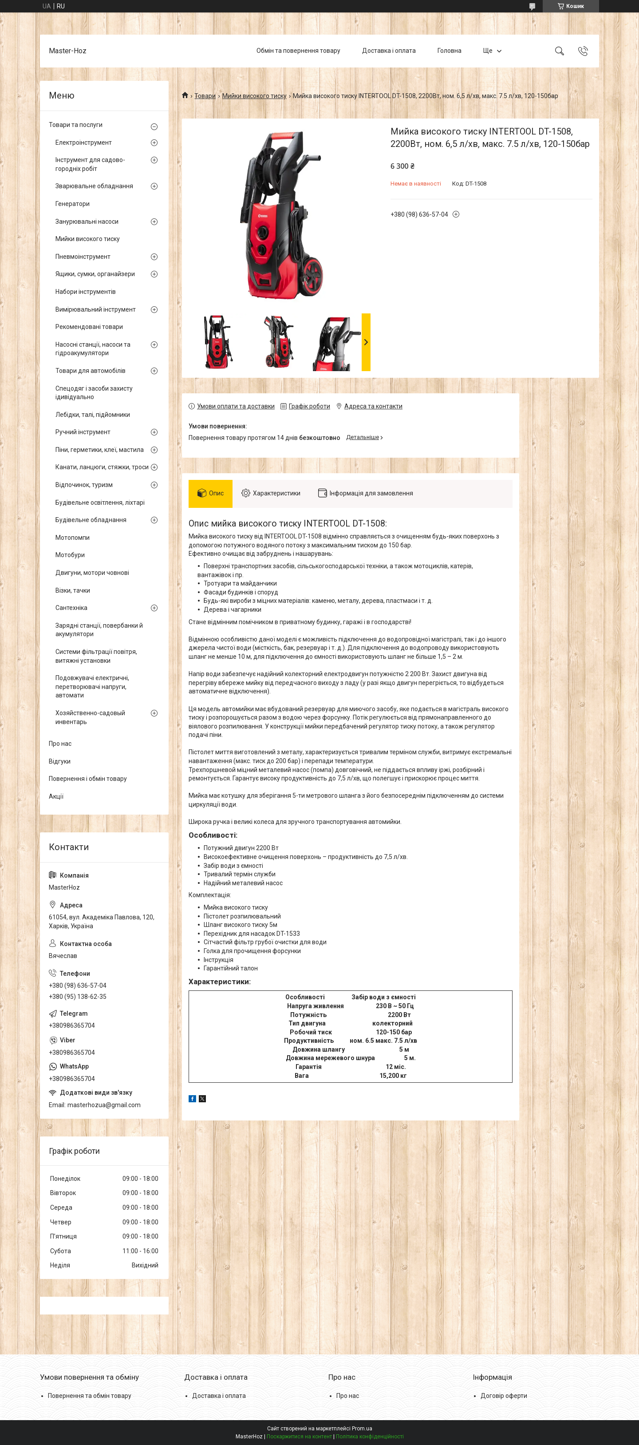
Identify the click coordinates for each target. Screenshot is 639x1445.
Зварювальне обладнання (94, 186)
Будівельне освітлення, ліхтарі (100, 502)
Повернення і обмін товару (88, 778)
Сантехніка (71, 607)
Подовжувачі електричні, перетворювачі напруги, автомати (92, 686)
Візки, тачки (72, 590)
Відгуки (60, 761)
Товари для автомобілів (90, 370)
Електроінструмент (83, 142)
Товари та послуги (76, 124)
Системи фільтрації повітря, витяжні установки (96, 656)
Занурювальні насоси (86, 221)
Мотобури (70, 554)
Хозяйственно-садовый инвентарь (90, 717)
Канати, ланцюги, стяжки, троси (102, 467)
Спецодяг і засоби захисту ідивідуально (94, 393)
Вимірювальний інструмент (95, 309)
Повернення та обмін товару (89, 1395)
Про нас (60, 743)
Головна (450, 50)
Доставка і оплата (389, 50)
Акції (56, 796)
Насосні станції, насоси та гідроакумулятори (92, 349)
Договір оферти (504, 1395)
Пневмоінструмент (82, 256)
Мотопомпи (72, 537)
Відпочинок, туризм (84, 484)
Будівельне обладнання (90, 519)
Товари (205, 95)
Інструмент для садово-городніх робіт (90, 164)
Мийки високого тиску (254, 95)
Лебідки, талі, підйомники (92, 414)
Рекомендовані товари (89, 326)
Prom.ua (362, 1428)
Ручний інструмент (82, 431)
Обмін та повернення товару (298, 50)
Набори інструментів (85, 291)
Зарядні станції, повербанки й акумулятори (99, 630)
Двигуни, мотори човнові (92, 572)
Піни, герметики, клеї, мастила (99, 449)
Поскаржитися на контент (299, 1436)
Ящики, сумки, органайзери (95, 273)
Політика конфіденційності (370, 1436)
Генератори (72, 203)
